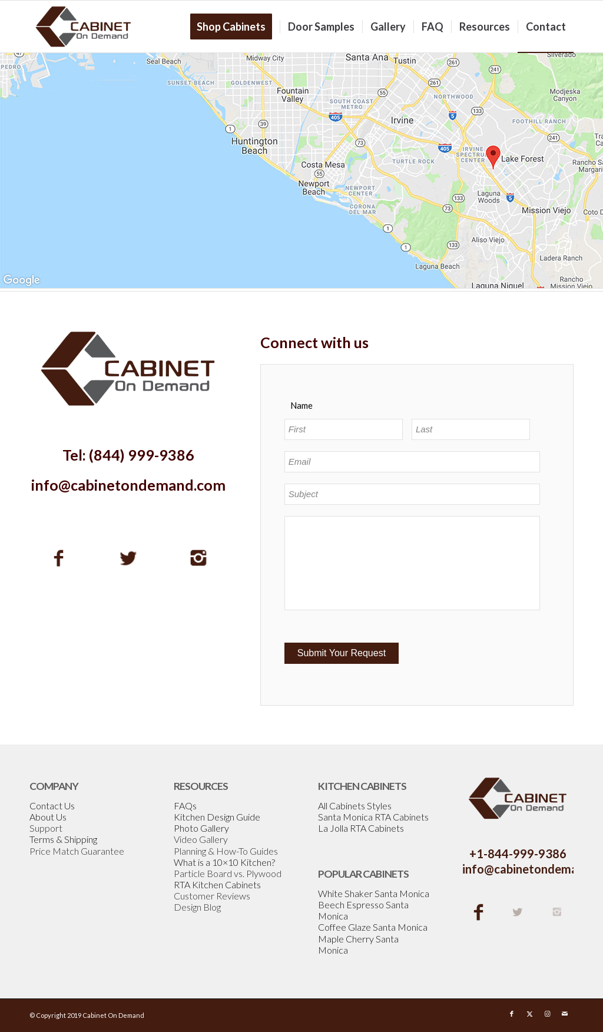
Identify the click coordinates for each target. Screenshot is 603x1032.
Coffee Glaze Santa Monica (373, 926)
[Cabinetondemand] (83, 26)
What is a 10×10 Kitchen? (224, 862)
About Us (48, 816)
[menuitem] (235, 26)
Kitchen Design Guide (217, 816)
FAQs (185, 805)
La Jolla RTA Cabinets (361, 827)
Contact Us (52, 805)
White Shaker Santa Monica (373, 893)
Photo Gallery (201, 827)
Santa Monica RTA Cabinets (373, 816)
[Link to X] (529, 1014)
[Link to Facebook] (512, 1014)
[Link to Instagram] (547, 1014)
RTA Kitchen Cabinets (217, 884)
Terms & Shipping (63, 839)
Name (301, 405)
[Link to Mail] (565, 1014)
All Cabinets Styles (355, 805)
